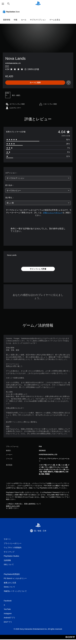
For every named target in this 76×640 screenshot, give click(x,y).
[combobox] (38, 178)
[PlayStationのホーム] (38, 3)
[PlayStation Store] (11, 12)
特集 (15, 20)
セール (23, 20)
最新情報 (6, 20)
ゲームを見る (55, 20)
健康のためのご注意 (13, 506)
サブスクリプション (38, 20)
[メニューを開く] (3, 4)
